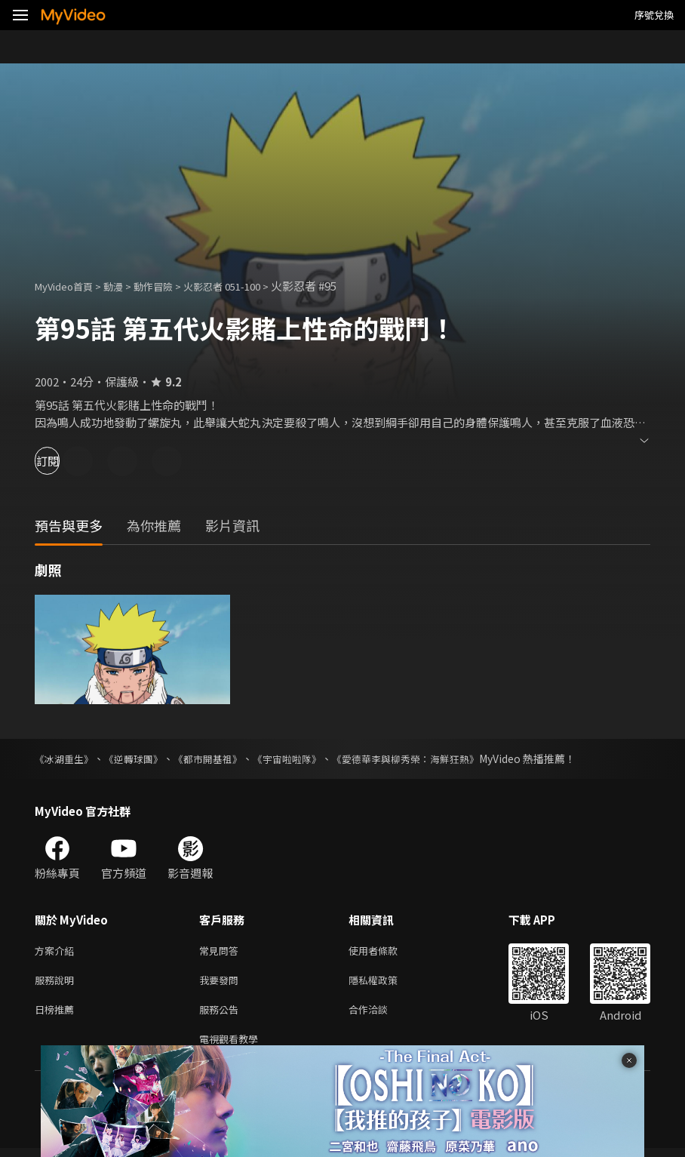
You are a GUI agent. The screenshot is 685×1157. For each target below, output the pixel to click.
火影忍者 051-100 (247, 286)
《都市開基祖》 (219, 758)
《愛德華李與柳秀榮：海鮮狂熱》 (431, 758)
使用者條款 (386, 951)
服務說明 (57, 983)
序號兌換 (654, 15)
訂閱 (65, 461)
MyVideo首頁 (69, 286)
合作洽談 (380, 1015)
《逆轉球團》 (140, 758)
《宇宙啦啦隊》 (304, 758)
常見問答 (221, 951)
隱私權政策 (386, 983)
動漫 (125, 286)
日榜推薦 (57, 1015)
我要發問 (221, 983)
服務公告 (221, 1015)
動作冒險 (169, 286)
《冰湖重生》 (66, 758)
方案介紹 (57, 951)
